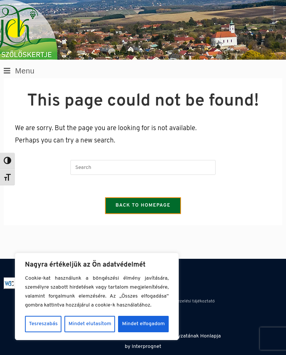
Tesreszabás (43, 324)
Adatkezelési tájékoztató (190, 301)
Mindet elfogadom (143, 324)
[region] (97, 296)
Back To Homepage (143, 205)
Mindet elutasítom (90, 324)
